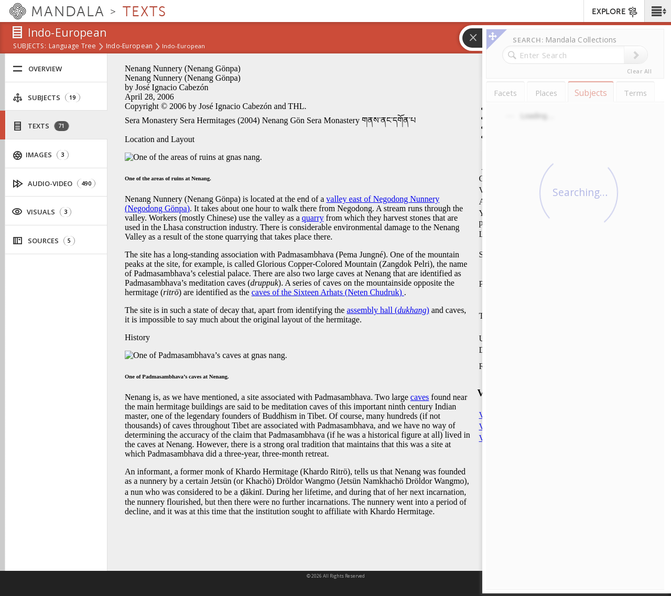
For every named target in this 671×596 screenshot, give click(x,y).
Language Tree (72, 46)
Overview (37, 69)
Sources (44, 241)
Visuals (41, 211)
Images (41, 155)
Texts (41, 126)
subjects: (29, 46)
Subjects (46, 98)
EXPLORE (615, 12)
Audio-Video (54, 184)
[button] (657, 11)
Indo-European (129, 46)
